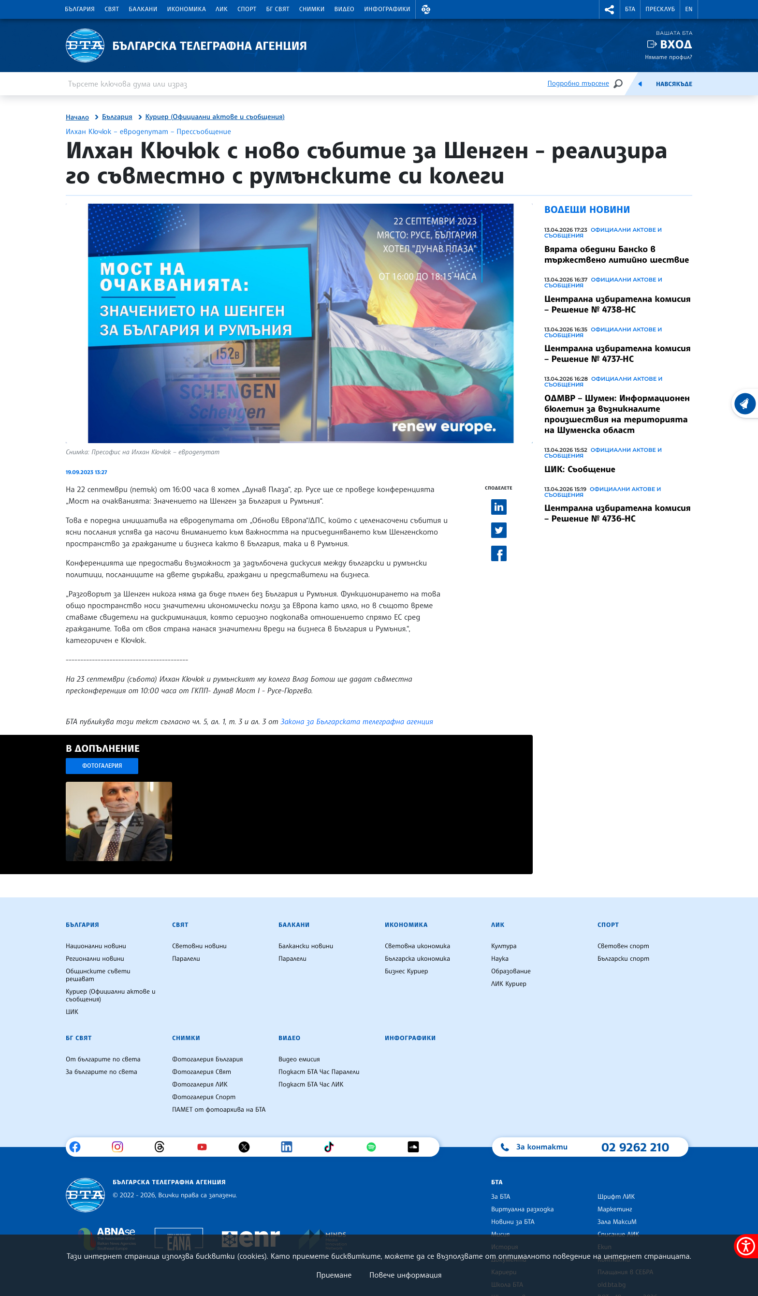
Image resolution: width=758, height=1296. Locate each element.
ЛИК (222, 9)
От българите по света (103, 1059)
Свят (111, 9)
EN (689, 9)
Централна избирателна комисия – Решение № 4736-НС (617, 513)
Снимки (312, 9)
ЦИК (72, 1012)
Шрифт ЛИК (616, 1197)
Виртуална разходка (522, 1209)
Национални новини (96, 946)
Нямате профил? (668, 56)
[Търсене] (618, 83)
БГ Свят (278, 9)
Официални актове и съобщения (603, 232)
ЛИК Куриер (508, 984)
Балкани (143, 9)
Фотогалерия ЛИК (200, 1084)
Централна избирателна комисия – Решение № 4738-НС (617, 304)
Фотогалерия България (207, 1059)
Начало (77, 117)
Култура (504, 946)
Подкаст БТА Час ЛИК (311, 1084)
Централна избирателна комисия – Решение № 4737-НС (617, 353)
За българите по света (101, 1072)
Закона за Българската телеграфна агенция (357, 721)
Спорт (246, 9)
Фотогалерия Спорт (203, 1097)
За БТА (500, 1197)
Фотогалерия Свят (201, 1072)
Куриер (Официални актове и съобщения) (215, 117)
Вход (676, 44)
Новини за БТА (513, 1222)
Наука (500, 959)
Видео (345, 9)
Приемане (333, 1275)
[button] (426, 9)
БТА (630, 9)
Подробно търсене (578, 83)
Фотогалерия (102, 765)
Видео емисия (299, 1059)
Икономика (186, 9)
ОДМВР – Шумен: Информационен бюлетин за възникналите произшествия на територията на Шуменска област (617, 414)
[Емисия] (640, 83)
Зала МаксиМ (617, 1222)
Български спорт (623, 959)
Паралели (186, 959)
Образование (511, 971)
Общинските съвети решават (98, 975)
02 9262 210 (635, 1147)
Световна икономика (417, 946)
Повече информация (405, 1275)
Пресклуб (660, 9)
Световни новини (199, 946)
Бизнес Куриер (406, 971)
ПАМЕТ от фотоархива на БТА (218, 1110)
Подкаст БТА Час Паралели (318, 1072)
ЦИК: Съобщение (579, 469)
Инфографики (387, 9)
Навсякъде (674, 84)
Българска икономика (417, 959)
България (80, 9)
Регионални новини (95, 959)
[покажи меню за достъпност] (746, 1246)
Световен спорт (623, 946)
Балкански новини (305, 946)
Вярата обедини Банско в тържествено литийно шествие (616, 254)
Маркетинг (615, 1209)
